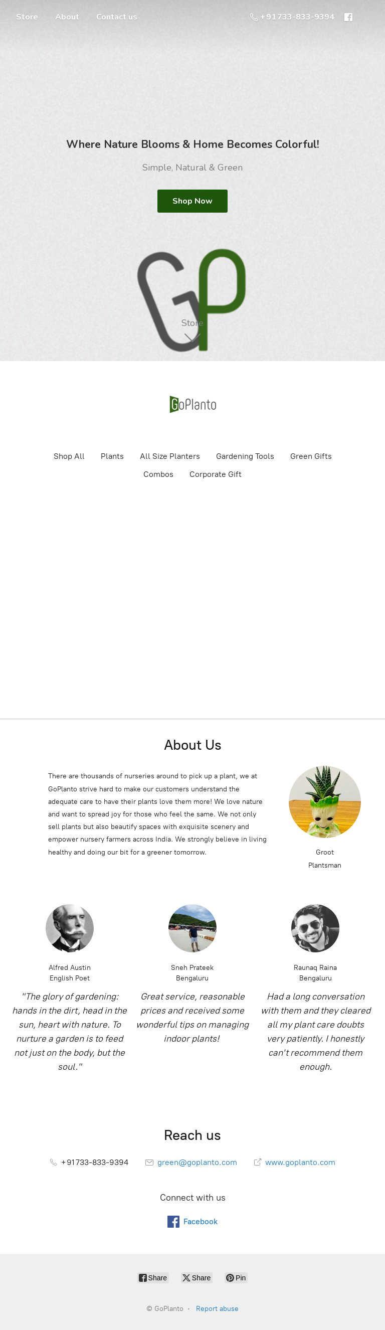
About (67, 17)
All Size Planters (170, 456)
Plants (112, 456)
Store (27, 17)
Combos (158, 474)
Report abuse (217, 1308)
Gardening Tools (245, 456)
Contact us (116, 17)
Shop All (69, 456)
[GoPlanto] (192, 405)
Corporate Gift (215, 474)
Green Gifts (311, 456)
